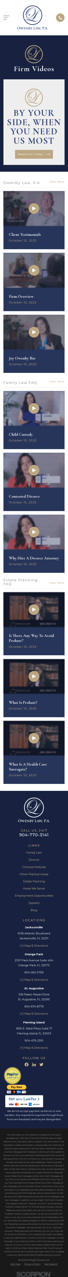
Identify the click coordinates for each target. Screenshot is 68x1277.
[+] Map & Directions (34, 945)
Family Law (34, 852)
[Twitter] (41, 1064)
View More (57, 181)
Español (34, 903)
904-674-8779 (34, 1006)
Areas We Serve (34, 888)
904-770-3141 (34, 834)
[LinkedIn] (34, 1064)
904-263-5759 (34, 972)
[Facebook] (26, 1064)
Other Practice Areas (34, 874)
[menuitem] (15, 1264)
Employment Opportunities (34, 895)
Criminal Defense (34, 867)
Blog (34, 910)
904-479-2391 (33, 1040)
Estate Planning (34, 881)
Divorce (34, 859)
